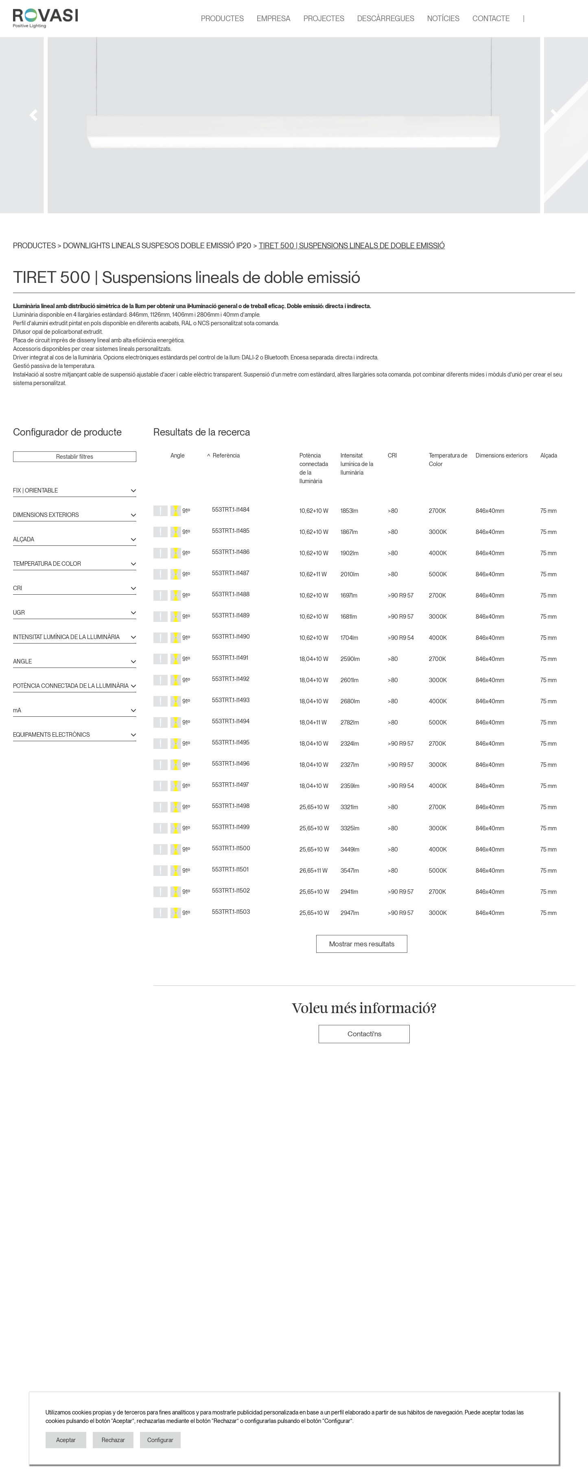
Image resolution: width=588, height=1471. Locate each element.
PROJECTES (324, 18)
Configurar (160, 1440)
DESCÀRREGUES (385, 18)
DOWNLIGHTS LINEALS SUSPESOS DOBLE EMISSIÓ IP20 (158, 245)
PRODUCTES (222, 18)
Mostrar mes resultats (361, 943)
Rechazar (113, 1440)
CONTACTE (491, 18)
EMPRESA (274, 18)
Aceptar (66, 1440)
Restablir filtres (74, 456)
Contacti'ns (364, 1033)
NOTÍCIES (443, 18)
